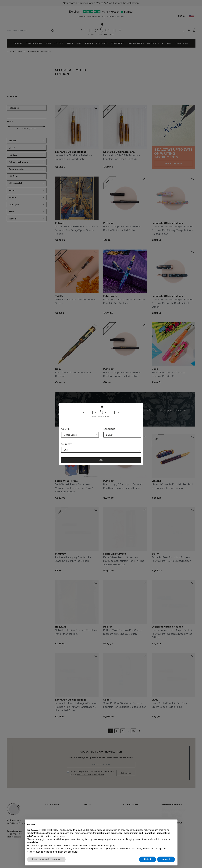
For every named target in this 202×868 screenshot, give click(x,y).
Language (109, 428)
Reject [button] (147, 859)
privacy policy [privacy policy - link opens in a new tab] (143, 830)
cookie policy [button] (58, 836)
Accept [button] (166, 859)
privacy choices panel (67, 852)
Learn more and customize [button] (46, 859)
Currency (66, 444)
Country (65, 428)
